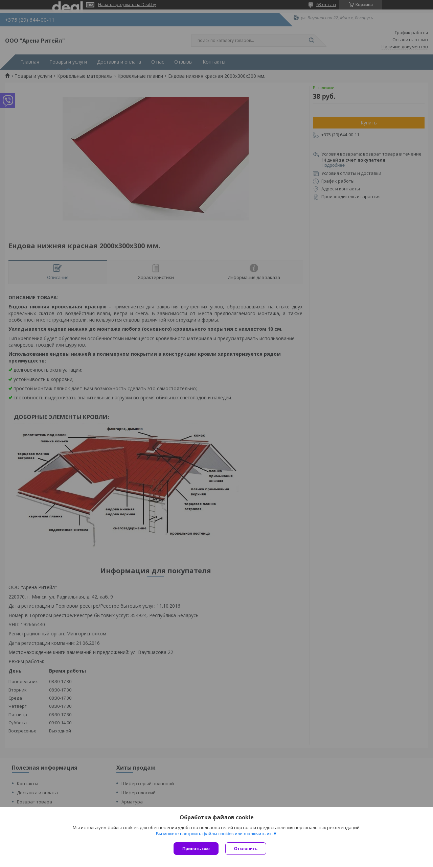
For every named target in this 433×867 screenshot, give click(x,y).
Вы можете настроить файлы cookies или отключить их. (214, 833)
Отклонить (245, 848)
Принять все (196, 848)
